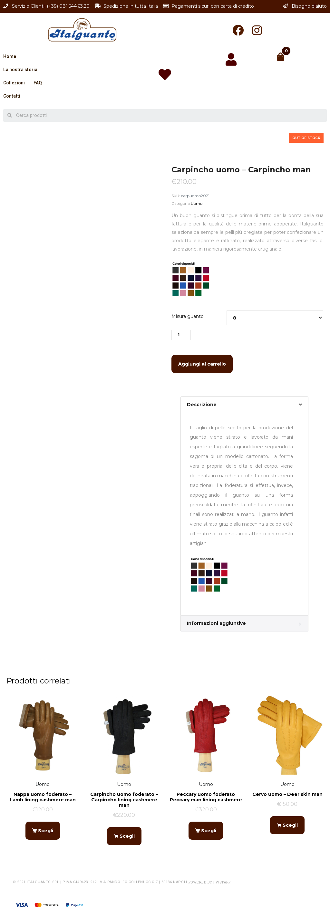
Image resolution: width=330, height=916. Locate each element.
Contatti (11, 96)
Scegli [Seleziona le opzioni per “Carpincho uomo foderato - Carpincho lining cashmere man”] (127, 836)
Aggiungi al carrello (202, 364)
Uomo (196, 203)
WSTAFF (223, 882)
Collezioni (14, 82)
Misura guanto (187, 316)
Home (9, 56)
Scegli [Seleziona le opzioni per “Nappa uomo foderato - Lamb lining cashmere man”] (45, 831)
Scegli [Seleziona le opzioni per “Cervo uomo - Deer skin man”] (290, 825)
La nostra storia (20, 69)
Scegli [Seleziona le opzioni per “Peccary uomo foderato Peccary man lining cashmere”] (208, 831)
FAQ (38, 82)
